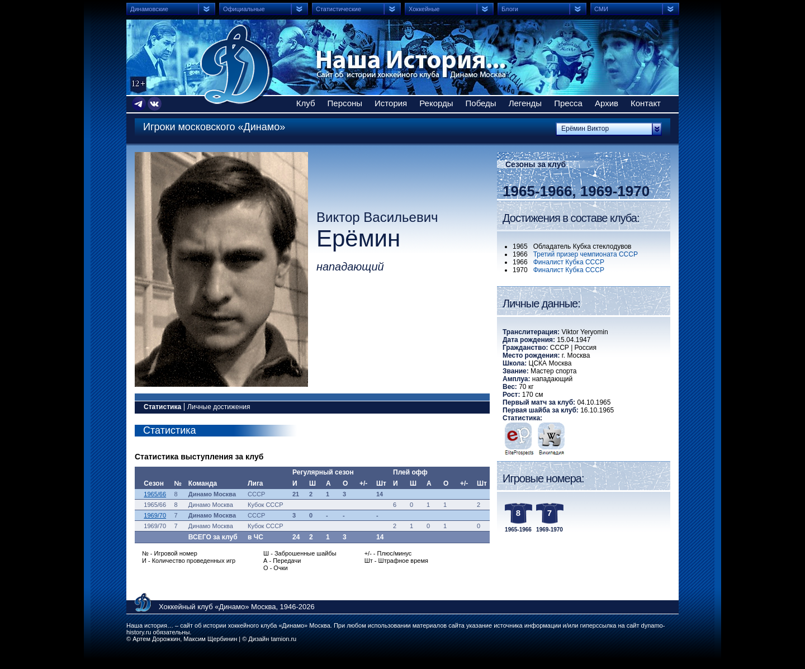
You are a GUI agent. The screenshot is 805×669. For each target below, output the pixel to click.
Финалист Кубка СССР (568, 262)
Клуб (305, 103)
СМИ (601, 9)
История (391, 103)
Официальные (244, 9)
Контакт (646, 103)
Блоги (509, 9)
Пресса (568, 103)
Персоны (345, 103)
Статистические (338, 9)
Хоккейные (424, 9)
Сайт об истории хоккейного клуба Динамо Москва (236, 64)
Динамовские (149, 9)
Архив (606, 103)
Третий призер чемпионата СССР (585, 254)
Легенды (525, 103)
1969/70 (155, 515)
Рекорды (436, 103)
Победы (481, 103)
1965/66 (155, 494)
